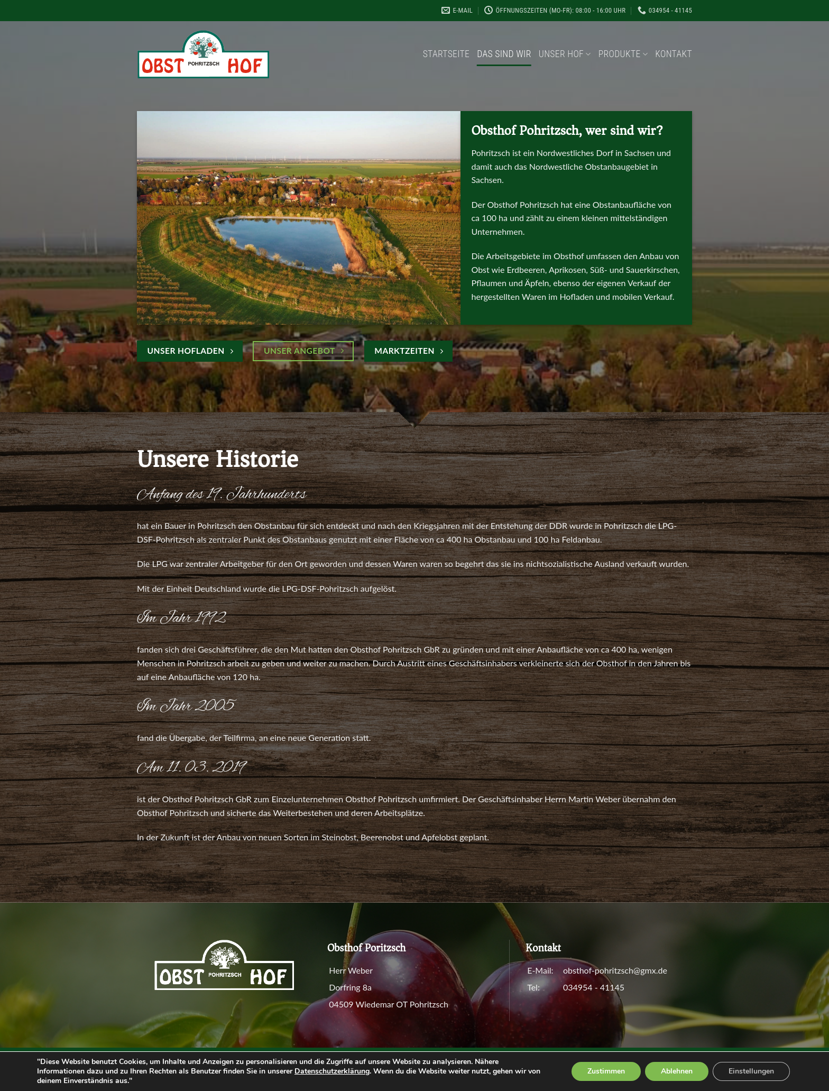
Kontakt (673, 54)
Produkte (623, 54)
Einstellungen (751, 1071)
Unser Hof (565, 54)
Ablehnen (677, 1071)
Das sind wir (504, 54)
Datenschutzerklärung (332, 1071)
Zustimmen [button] (606, 1071)
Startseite (446, 54)
